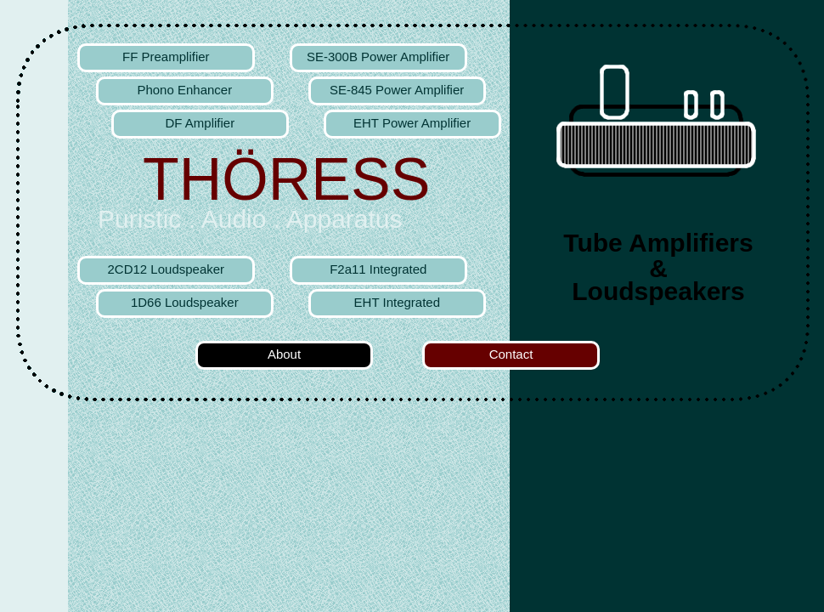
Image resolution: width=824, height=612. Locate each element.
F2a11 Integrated (378, 269)
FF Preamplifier (166, 56)
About (284, 354)
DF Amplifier (199, 123)
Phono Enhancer (184, 89)
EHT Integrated (397, 302)
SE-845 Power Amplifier (397, 89)
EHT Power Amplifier (412, 123)
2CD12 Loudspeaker (166, 269)
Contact (511, 354)
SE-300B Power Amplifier (378, 56)
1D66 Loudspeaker (185, 302)
